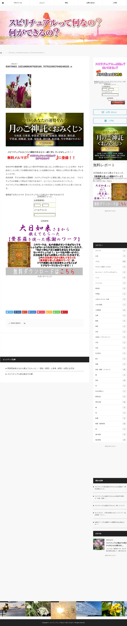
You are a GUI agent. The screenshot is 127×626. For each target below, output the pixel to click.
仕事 (110, 315)
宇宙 (110, 348)
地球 (110, 326)
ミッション (110, 283)
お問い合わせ (91, 3)
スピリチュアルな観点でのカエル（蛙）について (110, 505)
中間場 (110, 293)
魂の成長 (110, 434)
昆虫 (110, 380)
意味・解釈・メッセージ (110, 369)
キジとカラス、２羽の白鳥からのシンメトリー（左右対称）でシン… (110, 514)
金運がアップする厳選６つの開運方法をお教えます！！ (110, 523)
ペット (110, 277)
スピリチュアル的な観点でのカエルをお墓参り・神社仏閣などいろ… (110, 488)
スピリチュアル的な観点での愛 (20, 374)
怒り (110, 358)
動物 (110, 321)
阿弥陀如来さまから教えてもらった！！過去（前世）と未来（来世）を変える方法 (40, 368)
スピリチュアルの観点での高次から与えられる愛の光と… (116, 544)
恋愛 (110, 364)
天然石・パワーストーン (110, 337)
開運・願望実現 (110, 423)
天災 (110, 331)
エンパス (110, 250)
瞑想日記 (110, 396)
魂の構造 (110, 440)
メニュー (42, 3)
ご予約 (115, 3)
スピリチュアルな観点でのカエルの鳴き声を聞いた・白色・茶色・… (110, 497)
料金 (66, 3)
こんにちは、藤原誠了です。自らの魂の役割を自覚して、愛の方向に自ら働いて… (116, 551)
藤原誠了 (18, 323)
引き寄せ (110, 353)
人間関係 (110, 310)
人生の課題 (110, 304)
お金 (110, 256)
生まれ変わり (110, 391)
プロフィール (18, 3)
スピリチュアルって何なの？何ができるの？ (61, 622)
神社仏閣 (110, 402)
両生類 (110, 288)
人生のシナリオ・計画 (110, 299)
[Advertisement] (45, 293)
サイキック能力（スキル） (110, 266)
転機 (110, 418)
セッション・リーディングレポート (110, 272)
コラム (110, 261)
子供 (110, 342)
